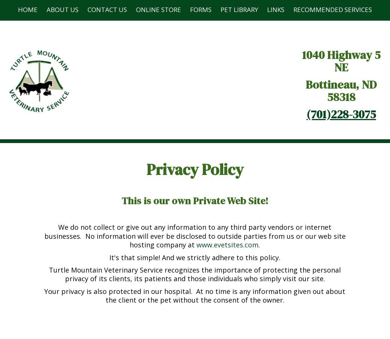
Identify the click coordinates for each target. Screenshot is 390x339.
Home (28, 9)
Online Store (158, 9)
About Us (63, 9)
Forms (201, 9)
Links (275, 9)
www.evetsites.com (227, 244)
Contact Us (107, 9)
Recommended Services (332, 9)
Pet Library (239, 9)
